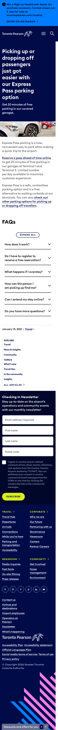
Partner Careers (39, 546)
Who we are (37, 516)
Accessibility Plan (12, 645)
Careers (34, 541)
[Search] (52, 34)
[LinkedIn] (36, 589)
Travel (28, 329)
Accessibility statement (38, 645)
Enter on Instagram (21, 21)
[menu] (43, 33)
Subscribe (13, 496)
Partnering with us (41, 526)
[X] (5, 589)
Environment (37, 577)
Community (38, 559)
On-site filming (11, 574)
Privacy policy (10, 658)
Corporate (37, 511)
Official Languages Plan (16, 649)
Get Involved (37, 564)
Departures (9, 521)
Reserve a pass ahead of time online (26, 158)
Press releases (10, 578)
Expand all (28, 234)
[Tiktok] (28, 589)
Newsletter (8, 626)
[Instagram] (13, 589)
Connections (10, 531)
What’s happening (13, 631)
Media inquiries (11, 564)
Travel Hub (8, 516)
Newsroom (36, 536)
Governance (37, 531)
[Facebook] (21, 589)
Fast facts (8, 569)
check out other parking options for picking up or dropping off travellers (26, 201)
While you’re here (12, 536)
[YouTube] (44, 589)
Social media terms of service (20, 654)
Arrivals (6, 526)
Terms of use (46, 654)
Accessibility (9, 550)
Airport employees (13, 613)
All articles (13, 384)
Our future (36, 521)
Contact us (8, 599)
